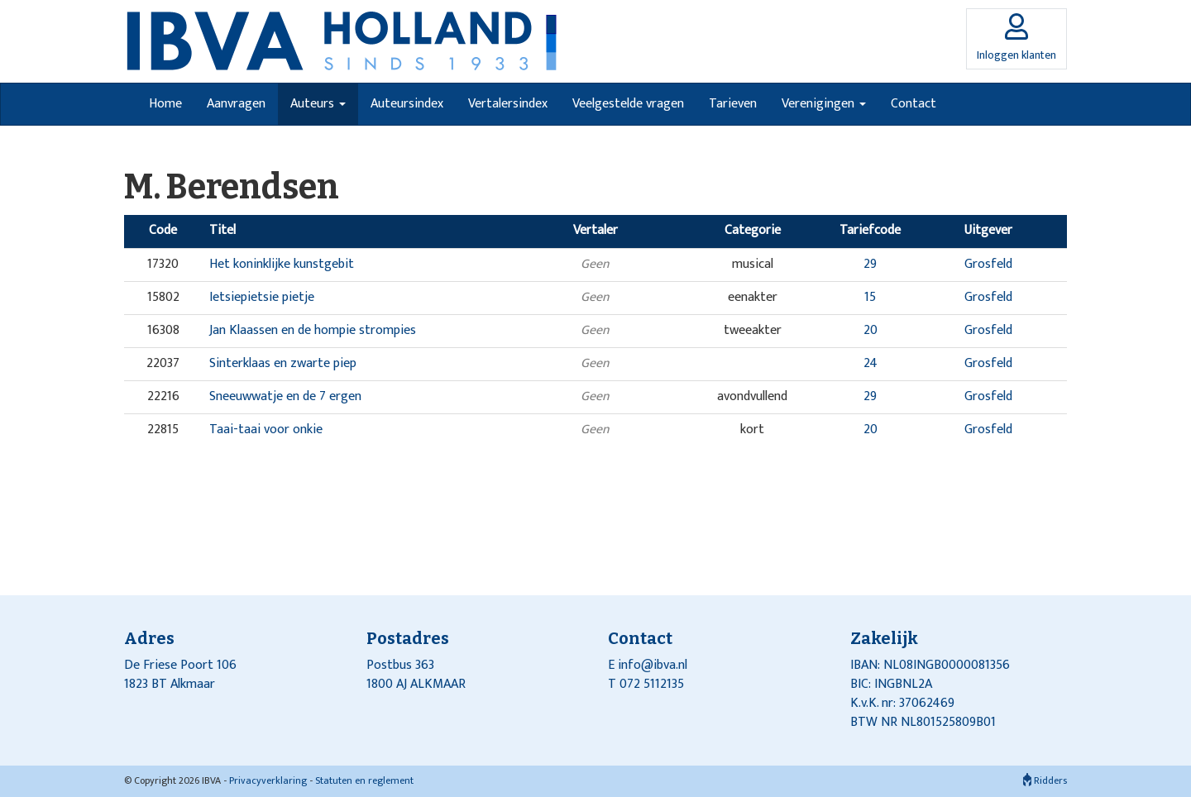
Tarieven (733, 104)
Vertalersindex (508, 104)
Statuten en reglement (364, 780)
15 (870, 297)
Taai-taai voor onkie (266, 429)
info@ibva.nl (652, 665)
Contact (913, 104)
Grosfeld (988, 264)
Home (165, 104)
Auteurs (318, 104)
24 (870, 363)
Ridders (1045, 780)
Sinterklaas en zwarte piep (282, 363)
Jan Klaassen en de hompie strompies (312, 330)
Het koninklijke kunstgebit (281, 264)
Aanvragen (236, 104)
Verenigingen (824, 104)
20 (870, 330)
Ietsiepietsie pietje (261, 297)
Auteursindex (407, 104)
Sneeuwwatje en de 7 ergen (285, 396)
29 (870, 264)
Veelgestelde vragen (628, 104)
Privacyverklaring (268, 780)
